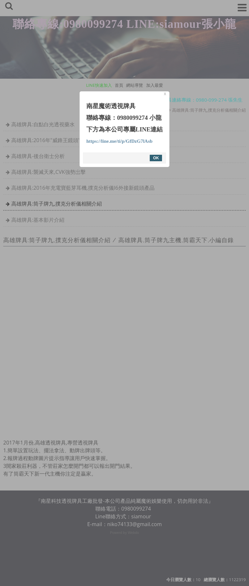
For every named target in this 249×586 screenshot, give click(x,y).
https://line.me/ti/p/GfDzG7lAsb (119, 141)
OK (156, 158)
